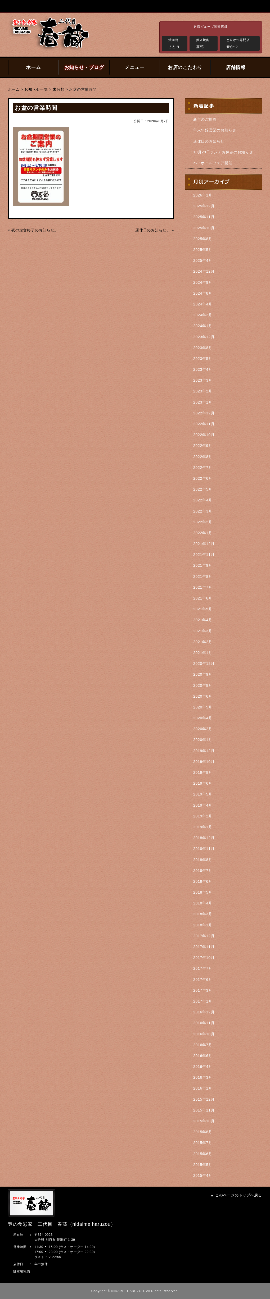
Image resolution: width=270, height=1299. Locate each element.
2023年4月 (202, 369)
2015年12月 (204, 1099)
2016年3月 (202, 1077)
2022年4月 (202, 500)
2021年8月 (202, 576)
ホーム (33, 67)
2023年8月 (202, 348)
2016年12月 (204, 1012)
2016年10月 (204, 1034)
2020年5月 (202, 707)
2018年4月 (202, 903)
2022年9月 (202, 445)
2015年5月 (202, 1165)
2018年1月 (202, 925)
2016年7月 (202, 1045)
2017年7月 (202, 968)
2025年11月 (204, 217)
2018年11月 (204, 849)
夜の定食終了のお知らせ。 (34, 230)
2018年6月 (202, 881)
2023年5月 (202, 358)
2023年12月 (204, 337)
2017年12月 (204, 936)
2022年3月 (202, 511)
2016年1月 (202, 1088)
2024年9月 (202, 282)
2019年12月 (204, 751)
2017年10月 (204, 957)
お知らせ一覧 (36, 89)
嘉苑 (205, 43)
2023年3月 (202, 380)
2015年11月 (204, 1110)
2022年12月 (204, 413)
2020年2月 (202, 729)
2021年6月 (202, 598)
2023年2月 (202, 391)
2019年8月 (202, 772)
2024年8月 (202, 293)
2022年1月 (202, 533)
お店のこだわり (185, 67)
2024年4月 (202, 304)
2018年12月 (204, 838)
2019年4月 (202, 805)
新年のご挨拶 (205, 119)
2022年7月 (202, 467)
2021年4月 (202, 620)
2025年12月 (204, 206)
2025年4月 (202, 260)
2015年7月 (202, 1143)
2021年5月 (202, 609)
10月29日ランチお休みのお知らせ (223, 152)
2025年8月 (202, 239)
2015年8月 (202, 1132)
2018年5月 (202, 892)
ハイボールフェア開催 (212, 163)
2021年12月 (204, 544)
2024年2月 (202, 315)
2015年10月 (204, 1121)
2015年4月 (202, 1175)
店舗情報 (236, 67)
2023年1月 (202, 402)
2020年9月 (202, 674)
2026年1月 (202, 195)
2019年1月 (202, 827)
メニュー (135, 67)
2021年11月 (204, 554)
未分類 (58, 89)
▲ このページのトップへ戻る (236, 1195)
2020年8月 (202, 685)
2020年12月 (204, 663)
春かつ (241, 43)
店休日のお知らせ (208, 141)
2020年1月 (202, 740)
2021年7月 (202, 587)
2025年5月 (202, 250)
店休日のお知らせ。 (152, 230)
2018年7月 (202, 870)
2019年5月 (202, 794)
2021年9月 (202, 565)
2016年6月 (202, 1056)
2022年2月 (202, 522)
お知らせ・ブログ (84, 67)
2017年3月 (202, 990)
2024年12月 (204, 271)
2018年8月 (202, 860)
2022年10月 (204, 435)
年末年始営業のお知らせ (214, 130)
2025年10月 (204, 228)
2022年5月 (202, 489)
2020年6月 (202, 696)
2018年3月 (202, 914)
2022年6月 (202, 478)
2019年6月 (202, 783)
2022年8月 (202, 457)
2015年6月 (202, 1154)
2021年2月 (202, 642)
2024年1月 (202, 326)
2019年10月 (204, 762)
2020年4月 (202, 718)
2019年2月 (202, 816)
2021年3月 (202, 631)
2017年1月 (202, 1001)
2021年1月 (202, 653)
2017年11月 (204, 947)
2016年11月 (204, 1023)
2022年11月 (204, 424)
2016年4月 (202, 1066)
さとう (176, 43)
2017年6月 (202, 979)
